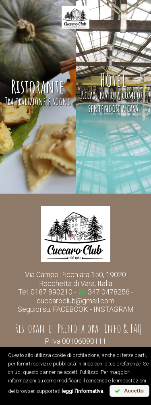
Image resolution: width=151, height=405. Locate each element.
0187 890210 (51, 292)
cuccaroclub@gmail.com (75, 300)
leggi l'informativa (82, 391)
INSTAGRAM (113, 309)
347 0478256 (104, 292)
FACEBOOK (70, 309)
